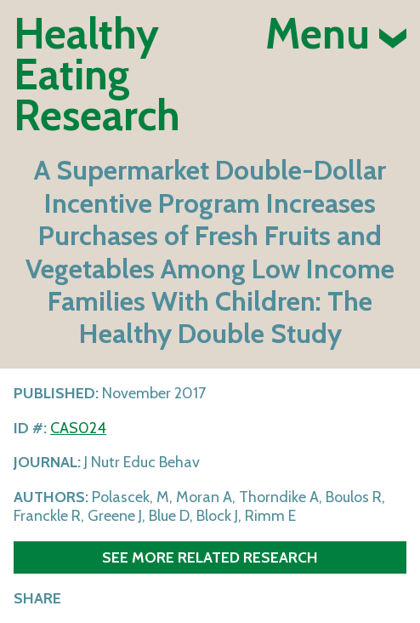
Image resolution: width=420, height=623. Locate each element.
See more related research (210, 557)
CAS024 (78, 428)
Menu (335, 34)
